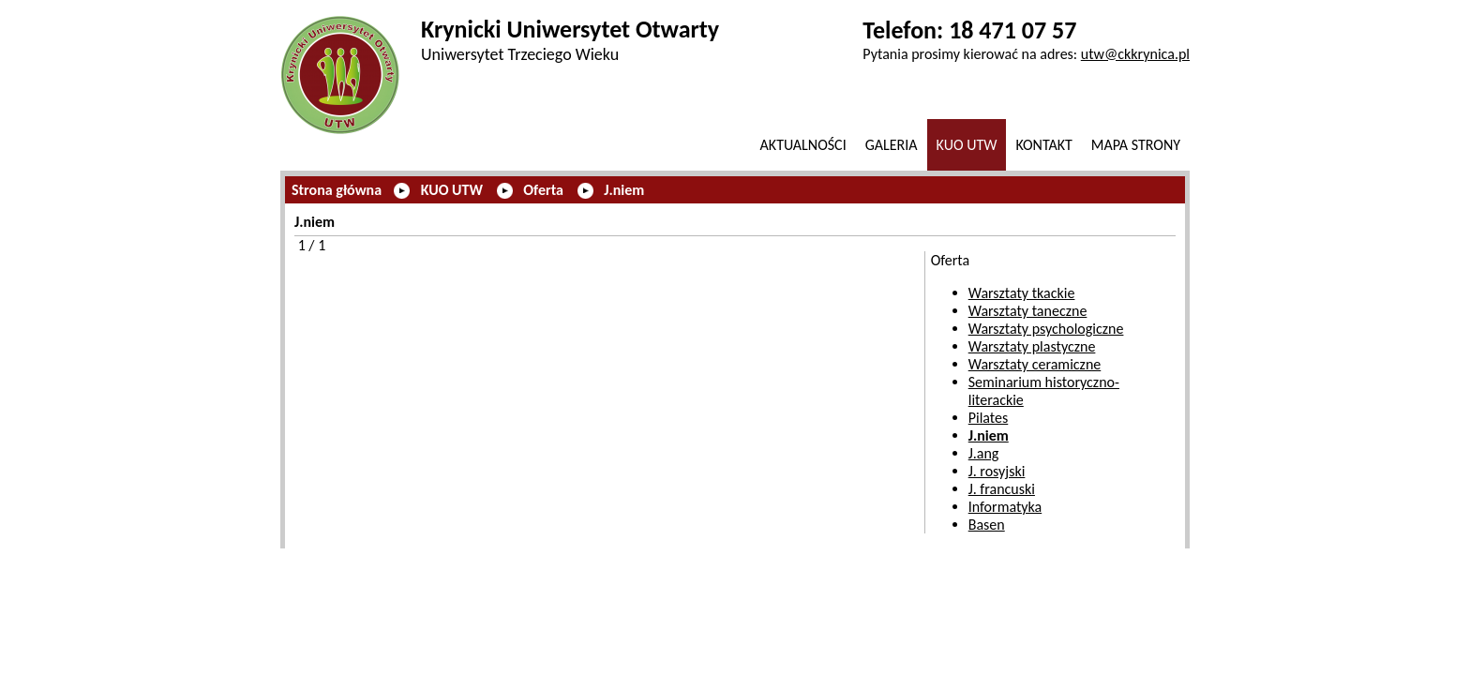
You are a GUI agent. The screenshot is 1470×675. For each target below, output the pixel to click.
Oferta (543, 190)
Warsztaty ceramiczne (1035, 364)
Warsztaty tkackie (1021, 293)
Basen (986, 524)
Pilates (988, 418)
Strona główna (337, 190)
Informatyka (1005, 507)
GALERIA (891, 145)
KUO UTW (967, 145)
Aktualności (803, 145)
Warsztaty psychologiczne (1046, 329)
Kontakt (1043, 145)
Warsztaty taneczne (1028, 311)
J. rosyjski (997, 471)
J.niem (624, 190)
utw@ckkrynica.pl (1135, 54)
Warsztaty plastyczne (1032, 346)
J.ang (983, 453)
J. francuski (1001, 489)
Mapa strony (1135, 145)
